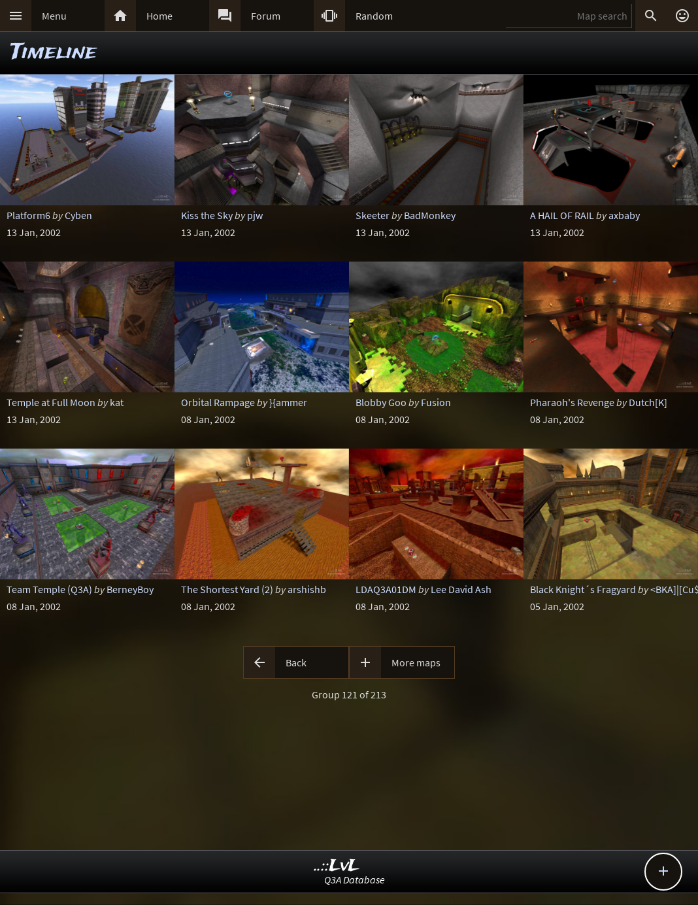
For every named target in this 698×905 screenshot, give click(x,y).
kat (117, 402)
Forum (265, 15)
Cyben (78, 215)
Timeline (53, 52)
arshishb (307, 589)
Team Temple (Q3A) (49, 589)
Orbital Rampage (218, 402)
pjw (255, 215)
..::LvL (337, 866)
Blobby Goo (381, 402)
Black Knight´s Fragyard (583, 589)
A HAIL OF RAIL (562, 215)
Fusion (436, 402)
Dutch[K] (648, 402)
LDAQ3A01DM (386, 589)
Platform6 (28, 215)
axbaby (624, 215)
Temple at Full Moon (51, 402)
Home (159, 15)
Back (296, 662)
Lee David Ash (461, 589)
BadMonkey (430, 215)
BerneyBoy (130, 589)
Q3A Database (354, 879)
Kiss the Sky (207, 215)
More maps (415, 662)
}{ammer (288, 402)
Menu (54, 15)
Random (374, 15)
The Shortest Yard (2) (227, 589)
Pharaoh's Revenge (572, 402)
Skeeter (373, 215)
